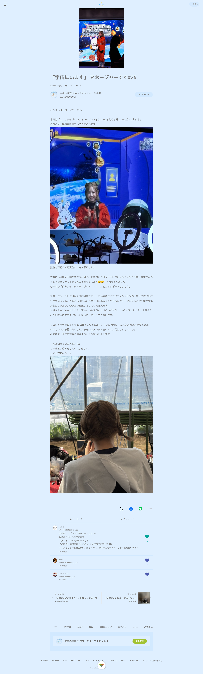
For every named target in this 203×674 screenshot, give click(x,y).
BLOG (94, 627)
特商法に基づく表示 (117, 660)
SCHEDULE (127, 627)
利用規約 (55, 660)
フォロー (143, 94)
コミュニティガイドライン (94, 660)
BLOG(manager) (56, 85)
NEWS (82, 627)
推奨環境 (44, 660)
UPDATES (68, 627)
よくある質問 (133, 660)
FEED (140, 627)
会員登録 (139, 641)
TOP (55, 627)
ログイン (194, 4)
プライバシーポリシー (71, 660)
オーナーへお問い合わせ (152, 661)
